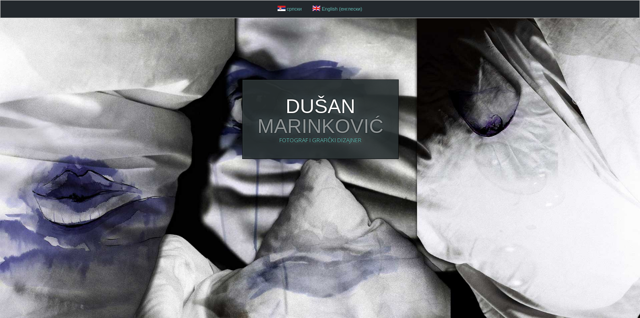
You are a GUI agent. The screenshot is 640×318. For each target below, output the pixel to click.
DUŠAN (320, 157)
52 (11, 158)
